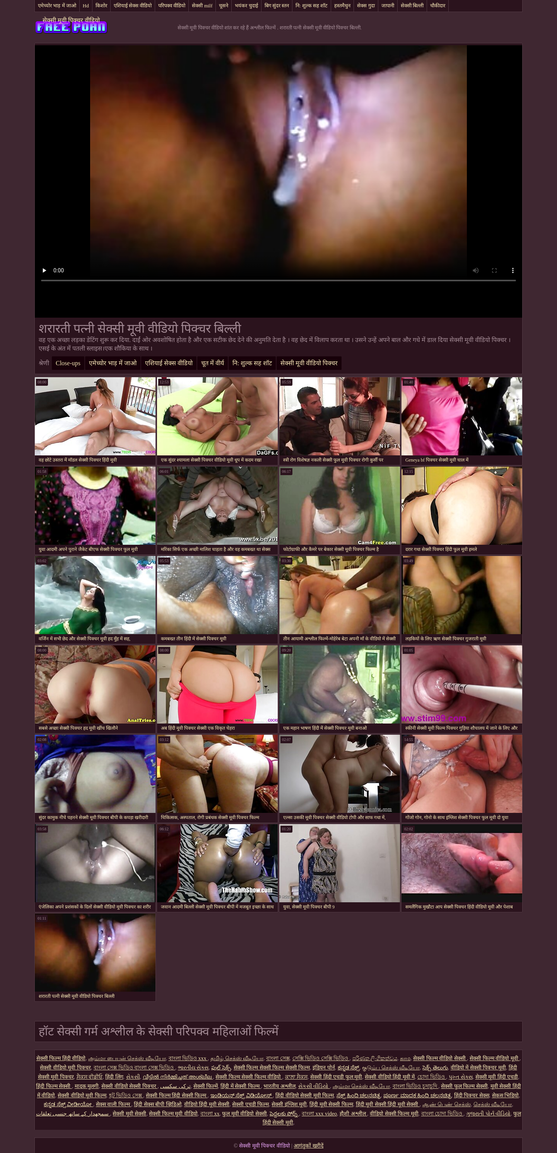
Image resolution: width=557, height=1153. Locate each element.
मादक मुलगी (87, 1086)
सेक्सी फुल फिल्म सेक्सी (464, 1086)
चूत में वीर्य (212, 363)
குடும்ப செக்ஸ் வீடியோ (391, 1068)
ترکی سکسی (175, 1086)
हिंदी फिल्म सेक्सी (54, 1086)
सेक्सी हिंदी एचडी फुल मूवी (336, 1077)
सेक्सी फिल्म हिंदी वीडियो (61, 1058)
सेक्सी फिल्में (205, 1086)
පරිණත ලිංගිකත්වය (375, 1058)
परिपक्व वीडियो (171, 6)
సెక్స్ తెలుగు (435, 1068)
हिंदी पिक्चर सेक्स (471, 1095)
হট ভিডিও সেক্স (126, 1095)
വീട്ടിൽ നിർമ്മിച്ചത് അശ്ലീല (178, 1077)
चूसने (223, 6)
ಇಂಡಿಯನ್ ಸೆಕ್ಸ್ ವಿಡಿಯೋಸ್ (241, 1095)
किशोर (101, 6)
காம (405, 1058)
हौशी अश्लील (353, 1114)
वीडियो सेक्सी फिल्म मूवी (394, 1114)
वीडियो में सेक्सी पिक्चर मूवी (478, 1068)
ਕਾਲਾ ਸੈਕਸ (296, 1077)
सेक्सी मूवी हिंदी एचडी (496, 1077)
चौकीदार (437, 6)
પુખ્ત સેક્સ (461, 1077)
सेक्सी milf (202, 6)
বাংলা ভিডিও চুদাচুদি (416, 1086)
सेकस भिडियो (505, 1095)
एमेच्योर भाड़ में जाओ (57, 6)
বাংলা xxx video (319, 1114)
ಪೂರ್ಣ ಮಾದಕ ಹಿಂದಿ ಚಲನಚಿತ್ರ (417, 1095)
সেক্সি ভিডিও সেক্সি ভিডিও (321, 1058)
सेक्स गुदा (365, 6)
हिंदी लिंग (114, 1077)
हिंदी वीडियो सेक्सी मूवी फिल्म (304, 1095)
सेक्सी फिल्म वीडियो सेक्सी (440, 1058)
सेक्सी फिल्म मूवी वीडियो (173, 1114)
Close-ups (68, 363)
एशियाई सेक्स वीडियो (133, 6)
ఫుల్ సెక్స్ (221, 1068)
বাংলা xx (210, 1114)
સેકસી (133, 1077)
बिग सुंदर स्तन (277, 6)
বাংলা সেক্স (278, 1058)
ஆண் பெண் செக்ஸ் (446, 1104)
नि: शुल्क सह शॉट (312, 6)
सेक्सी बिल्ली (412, 6)
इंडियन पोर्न (324, 1068)
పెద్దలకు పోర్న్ (284, 1114)
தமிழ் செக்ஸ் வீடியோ (236, 1058)
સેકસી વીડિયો (314, 1086)
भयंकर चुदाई (246, 6)
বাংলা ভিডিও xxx (188, 1058)
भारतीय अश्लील (279, 1086)
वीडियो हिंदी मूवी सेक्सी (207, 1104)
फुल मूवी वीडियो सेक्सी (244, 1114)
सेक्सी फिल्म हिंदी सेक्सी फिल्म (177, 1095)
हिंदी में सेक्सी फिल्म (240, 1086)
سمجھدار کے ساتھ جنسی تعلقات (73, 1114)
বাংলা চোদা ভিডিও (442, 1114)
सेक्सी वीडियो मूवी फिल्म (82, 1095)
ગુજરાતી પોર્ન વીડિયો (488, 1114)
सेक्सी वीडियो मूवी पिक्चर (65, 1068)
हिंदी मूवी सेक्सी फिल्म (331, 1104)
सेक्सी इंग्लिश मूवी (289, 1104)
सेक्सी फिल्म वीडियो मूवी (494, 1058)
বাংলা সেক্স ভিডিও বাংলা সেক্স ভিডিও (134, 1068)
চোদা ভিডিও (431, 1077)
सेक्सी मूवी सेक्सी (129, 1114)
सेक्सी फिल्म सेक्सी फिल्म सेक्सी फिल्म (272, 1068)
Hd (86, 6)
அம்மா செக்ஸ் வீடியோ (361, 1086)
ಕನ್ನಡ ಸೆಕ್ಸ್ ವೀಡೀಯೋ (68, 1104)
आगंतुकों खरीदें (308, 1146)
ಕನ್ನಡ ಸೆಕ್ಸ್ (349, 1068)
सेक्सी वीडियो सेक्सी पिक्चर (129, 1086)
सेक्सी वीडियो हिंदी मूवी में (390, 1077)
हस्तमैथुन (342, 6)
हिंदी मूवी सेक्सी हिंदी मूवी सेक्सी (388, 1104)
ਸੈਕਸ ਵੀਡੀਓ (90, 1077)
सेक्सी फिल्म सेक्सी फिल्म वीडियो (248, 1077)
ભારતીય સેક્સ (193, 1068)
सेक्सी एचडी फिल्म (250, 1104)
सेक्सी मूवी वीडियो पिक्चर (309, 363)
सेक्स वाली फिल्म (114, 1104)
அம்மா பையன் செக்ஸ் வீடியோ (127, 1058)
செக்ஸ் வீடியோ (492, 1104)
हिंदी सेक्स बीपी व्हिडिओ (157, 1104)
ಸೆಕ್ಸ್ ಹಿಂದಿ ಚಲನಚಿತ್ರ (359, 1095)
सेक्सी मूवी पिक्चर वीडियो (71, 20)
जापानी (387, 6)
